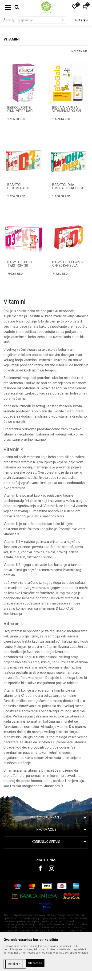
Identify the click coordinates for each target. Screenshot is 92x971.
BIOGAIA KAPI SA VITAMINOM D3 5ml (67, 109)
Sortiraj (9, 20)
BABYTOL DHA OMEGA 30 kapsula (68, 186)
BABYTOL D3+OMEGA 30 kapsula (18, 188)
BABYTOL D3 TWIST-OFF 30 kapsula (67, 264)
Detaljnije (14, 964)
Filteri (81, 20)
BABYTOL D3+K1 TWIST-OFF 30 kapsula (19, 265)
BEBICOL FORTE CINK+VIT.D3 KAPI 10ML (20, 111)
